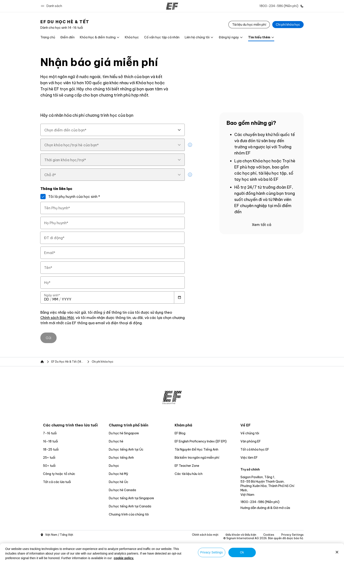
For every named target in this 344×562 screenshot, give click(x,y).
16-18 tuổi (50, 441)
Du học (114, 466)
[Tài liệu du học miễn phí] (249, 24)
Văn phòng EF (250, 441)
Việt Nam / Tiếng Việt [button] (56, 535)
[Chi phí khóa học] (288, 24)
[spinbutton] (46, 299)
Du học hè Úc (118, 482)
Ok (242, 552)
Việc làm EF (249, 458)
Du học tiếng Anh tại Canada (130, 506)
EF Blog (180, 433)
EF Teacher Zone (187, 466)
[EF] (172, 6)
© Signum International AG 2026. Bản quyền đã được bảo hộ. (263, 538)
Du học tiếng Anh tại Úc (126, 449)
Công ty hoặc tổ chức (59, 474)
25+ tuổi (49, 458)
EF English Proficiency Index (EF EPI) (201, 441)
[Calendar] (179, 297)
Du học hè (116, 441)
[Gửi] (48, 338)
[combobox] (112, 130)
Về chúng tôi (249, 433)
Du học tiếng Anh (121, 458)
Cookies (268, 534)
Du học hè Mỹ (118, 474)
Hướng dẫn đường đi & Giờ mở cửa (265, 508)
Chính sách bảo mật (205, 534)
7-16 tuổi (50, 433)
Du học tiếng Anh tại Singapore (131, 498)
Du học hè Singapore (124, 433)
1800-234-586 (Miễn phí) (260, 502)
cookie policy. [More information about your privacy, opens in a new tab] (124, 558)
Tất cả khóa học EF (254, 449)
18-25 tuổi (51, 449)
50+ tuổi (49, 466)
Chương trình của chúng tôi (129, 514)
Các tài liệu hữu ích (188, 474)
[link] (64, 24)
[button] (52, 6)
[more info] (190, 145)
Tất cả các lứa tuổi (57, 482)
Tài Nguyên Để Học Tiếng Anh (196, 449)
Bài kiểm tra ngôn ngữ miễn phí (197, 458)
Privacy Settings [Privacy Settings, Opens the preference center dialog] (211, 552)
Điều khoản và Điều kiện (241, 534)
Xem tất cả (261, 224)
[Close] (337, 552)
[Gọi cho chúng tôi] (281, 6)
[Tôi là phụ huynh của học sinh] (43, 196)
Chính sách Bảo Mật (57, 317)
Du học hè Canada (122, 490)
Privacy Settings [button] (292, 534)
